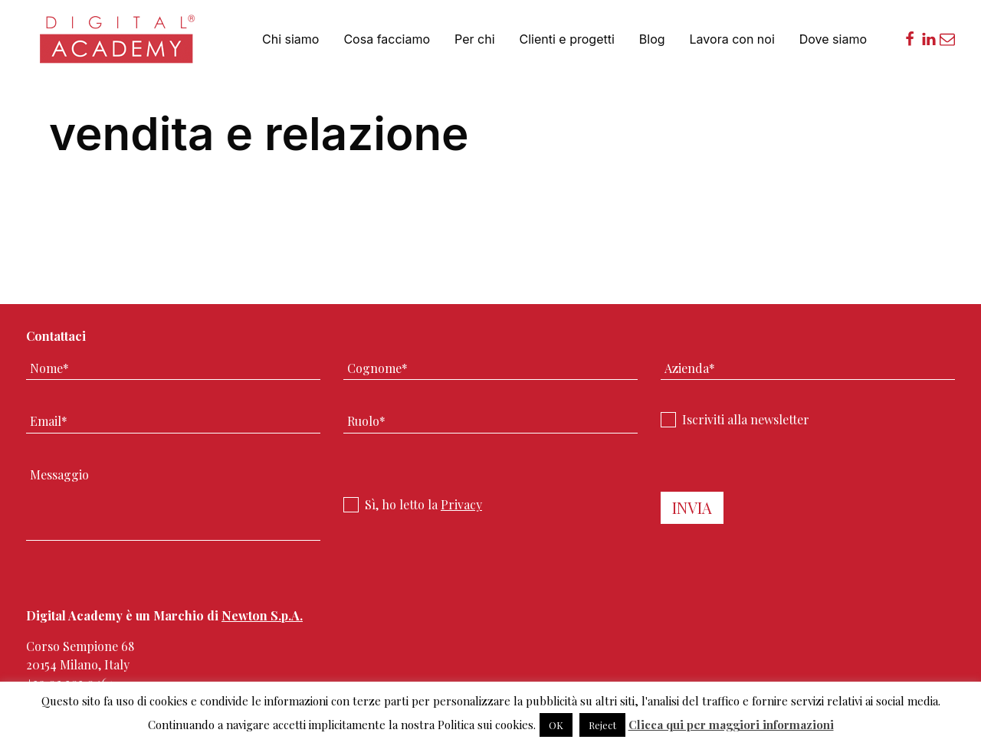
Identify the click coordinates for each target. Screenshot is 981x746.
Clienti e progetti (567, 39)
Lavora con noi (732, 39)
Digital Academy (119, 45)
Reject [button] (602, 724)
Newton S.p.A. (262, 615)
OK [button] (556, 724)
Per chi (474, 39)
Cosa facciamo (386, 39)
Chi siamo (290, 39)
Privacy (461, 504)
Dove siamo (833, 39)
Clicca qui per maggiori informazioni (731, 724)
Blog (652, 39)
